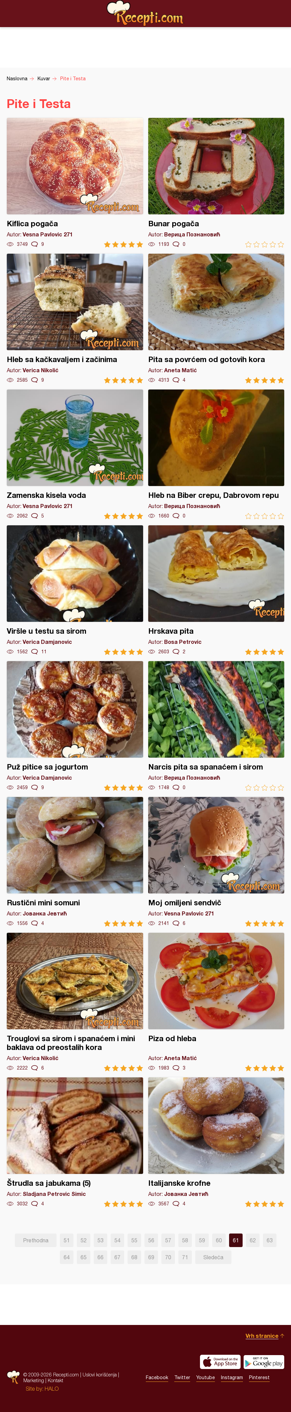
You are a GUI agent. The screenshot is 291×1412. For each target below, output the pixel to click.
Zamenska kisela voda (75, 454)
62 (253, 1240)
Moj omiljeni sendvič (216, 862)
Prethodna (35, 1240)
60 (219, 1240)
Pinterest (259, 1377)
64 (67, 1257)
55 (134, 1240)
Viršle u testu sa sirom (75, 590)
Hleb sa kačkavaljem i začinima (75, 318)
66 (100, 1257)
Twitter (182, 1377)
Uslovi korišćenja (100, 1374)
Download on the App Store (220, 1362)
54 (117, 1240)
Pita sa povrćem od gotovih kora (216, 318)
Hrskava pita (216, 590)
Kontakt (55, 1380)
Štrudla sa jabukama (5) (75, 1142)
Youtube (205, 1377)
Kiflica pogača (75, 183)
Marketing (33, 1380)
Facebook (157, 1377)
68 (134, 1257)
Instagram (232, 1377)
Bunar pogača (216, 183)
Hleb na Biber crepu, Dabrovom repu (216, 454)
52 (84, 1240)
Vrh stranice (262, 1335)
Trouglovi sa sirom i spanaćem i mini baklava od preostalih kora (75, 1002)
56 (151, 1240)
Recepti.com (145, 13)
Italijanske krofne (216, 1142)
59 (202, 1240)
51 (67, 1240)
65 (84, 1257)
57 (168, 1240)
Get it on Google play (264, 1362)
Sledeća (213, 1257)
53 (100, 1240)
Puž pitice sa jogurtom (75, 726)
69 (151, 1257)
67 (117, 1257)
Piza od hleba (216, 1002)
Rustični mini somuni (75, 862)
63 (270, 1240)
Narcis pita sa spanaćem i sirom (216, 726)
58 (185, 1240)
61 (236, 1240)
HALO (52, 1389)
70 (168, 1257)
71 (185, 1257)
